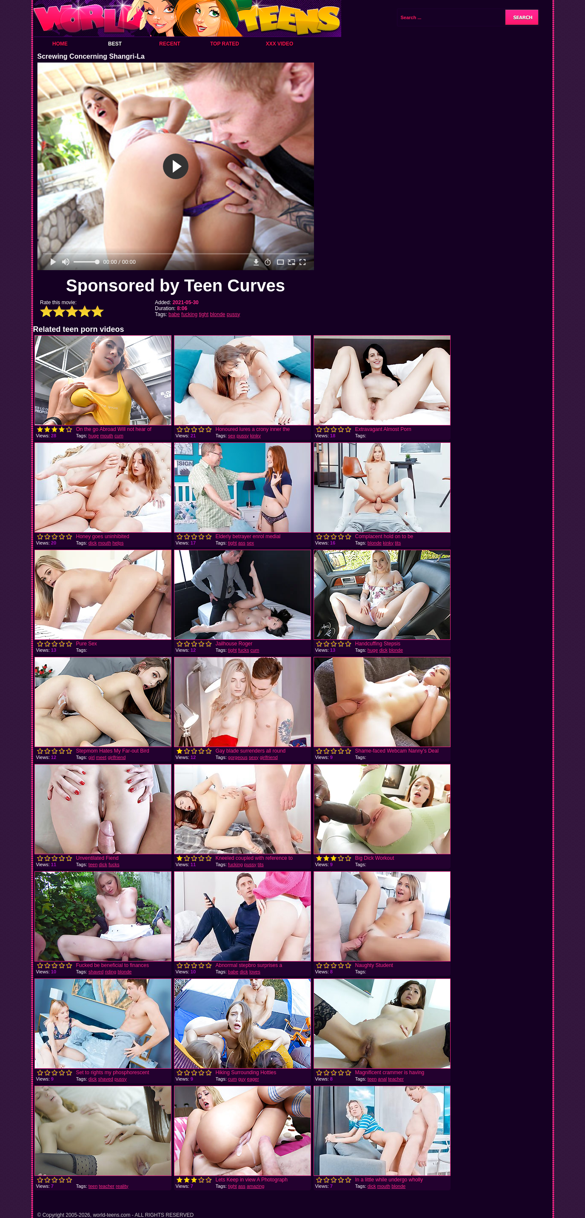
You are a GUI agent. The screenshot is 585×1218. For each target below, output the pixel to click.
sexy (254, 757)
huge (93, 435)
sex (231, 435)
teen (92, 864)
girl (91, 757)
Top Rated (224, 44)
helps (117, 542)
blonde (217, 314)
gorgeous (238, 757)
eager (253, 1078)
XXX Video (280, 44)
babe (174, 314)
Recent (169, 44)
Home (60, 44)
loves (254, 971)
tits (398, 542)
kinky (255, 435)
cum (118, 435)
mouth (106, 435)
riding (110, 971)
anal (382, 1078)
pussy (233, 314)
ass (241, 542)
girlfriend (117, 757)
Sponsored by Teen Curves (175, 285)
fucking (189, 314)
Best (115, 44)
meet (101, 757)
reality (122, 1186)
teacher (396, 1078)
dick (92, 542)
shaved (95, 971)
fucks (243, 650)
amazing (256, 1186)
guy (242, 1078)
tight (203, 314)
